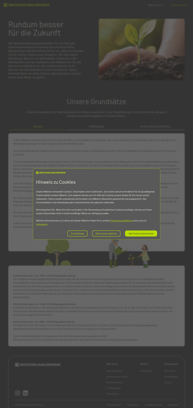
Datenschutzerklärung (122, 220)
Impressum (41, 224)
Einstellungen (77, 233)
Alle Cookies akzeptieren (141, 233)
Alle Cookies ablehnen (106, 233)
